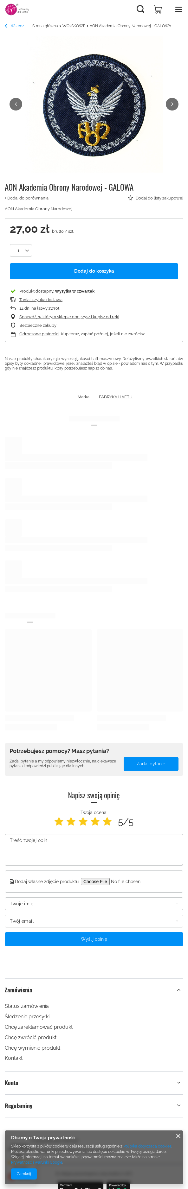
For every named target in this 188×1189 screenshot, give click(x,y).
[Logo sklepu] (17, 9)
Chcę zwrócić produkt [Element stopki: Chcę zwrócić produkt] (30, 1037)
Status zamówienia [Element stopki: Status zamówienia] (27, 1006)
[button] (16, 104)
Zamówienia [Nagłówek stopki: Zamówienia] (18, 989)
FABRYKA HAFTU (116, 396)
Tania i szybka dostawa (40, 299)
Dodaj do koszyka (94, 271)
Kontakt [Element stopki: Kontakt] (14, 1058)
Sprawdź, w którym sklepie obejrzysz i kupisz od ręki (69, 316)
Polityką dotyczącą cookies (147, 1146)
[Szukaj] (140, 9)
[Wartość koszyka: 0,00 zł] (157, 9)
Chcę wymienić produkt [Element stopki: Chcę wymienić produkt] (32, 1048)
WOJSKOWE (73, 26)
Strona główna (45, 26)
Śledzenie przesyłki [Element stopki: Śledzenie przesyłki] (27, 1017)
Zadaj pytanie (151, 763)
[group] (94, 107)
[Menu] (178, 9)
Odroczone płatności (39, 334)
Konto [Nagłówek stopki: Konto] (11, 1082)
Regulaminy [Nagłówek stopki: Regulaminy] (18, 1105)
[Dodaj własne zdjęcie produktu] (129, 881)
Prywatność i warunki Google (36, 1162)
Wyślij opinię (94, 938)
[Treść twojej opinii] (94, 849)
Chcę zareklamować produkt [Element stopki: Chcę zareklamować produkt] (39, 1027)
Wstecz (14, 26)
